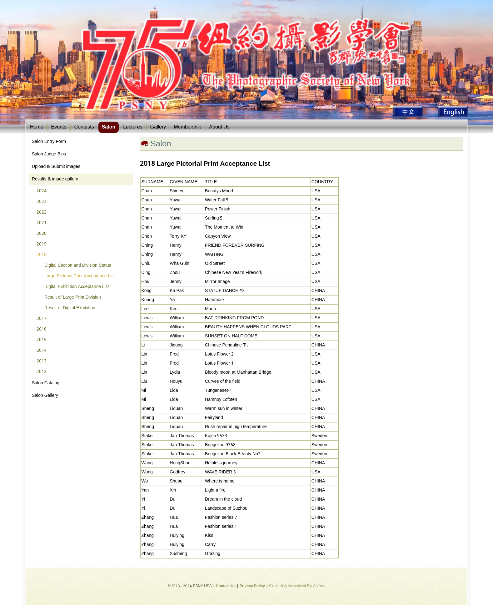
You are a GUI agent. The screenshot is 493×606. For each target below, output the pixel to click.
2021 (42, 223)
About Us (219, 127)
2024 (42, 191)
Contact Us (226, 586)
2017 (42, 318)
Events (59, 127)
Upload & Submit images (56, 166)
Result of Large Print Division (72, 297)
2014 (42, 350)
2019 (42, 244)
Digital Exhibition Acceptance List (76, 286)
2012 (42, 372)
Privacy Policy (252, 586)
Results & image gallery (55, 179)
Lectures (132, 127)
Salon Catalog (45, 383)
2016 (42, 329)
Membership (187, 127)
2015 (42, 340)
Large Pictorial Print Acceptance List (79, 276)
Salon (109, 127)
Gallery (158, 127)
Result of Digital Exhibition (69, 308)
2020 (42, 233)
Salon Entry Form (49, 141)
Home (36, 127)
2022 (42, 212)
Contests (84, 127)
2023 (42, 201)
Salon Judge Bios (49, 154)
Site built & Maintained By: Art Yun (297, 586)
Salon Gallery (45, 395)
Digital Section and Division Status (77, 265)
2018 (42, 255)
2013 (42, 361)
